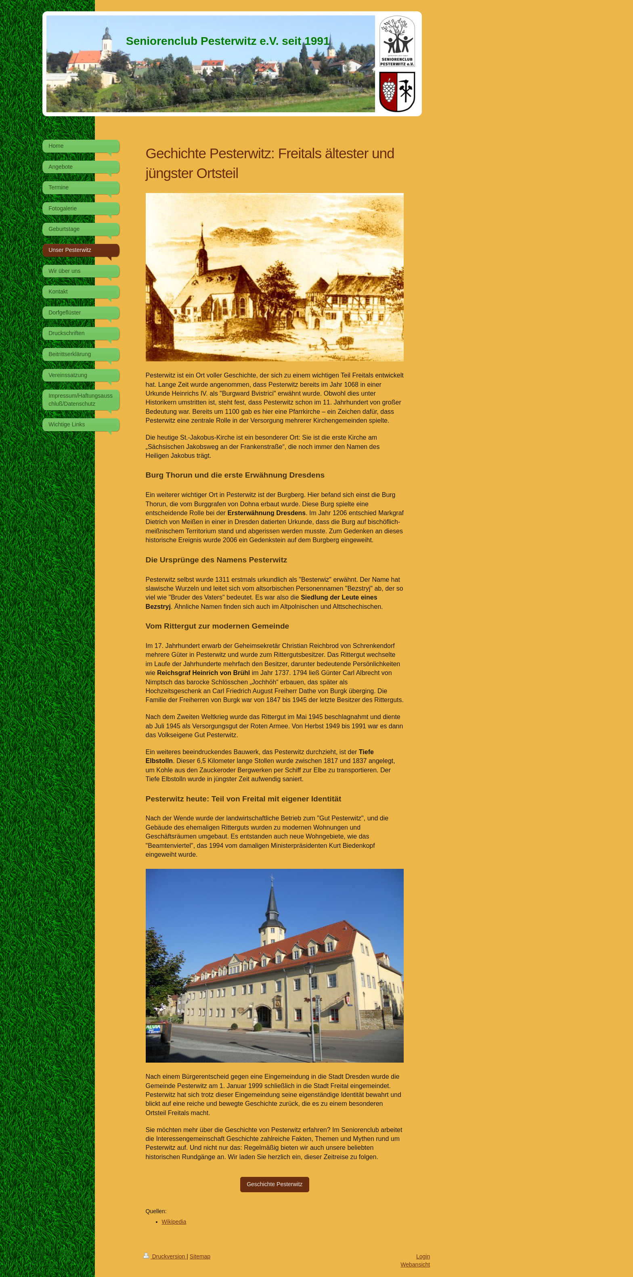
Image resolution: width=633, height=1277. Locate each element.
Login (423, 1256)
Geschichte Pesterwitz (275, 1184)
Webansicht (415, 1264)
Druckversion (165, 1256)
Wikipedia (174, 1221)
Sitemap (200, 1256)
